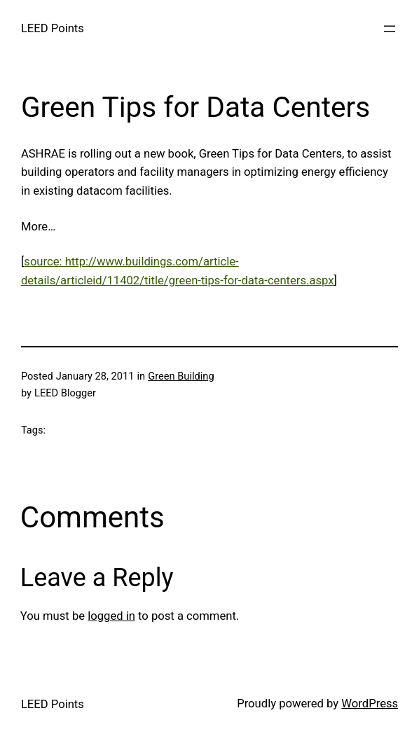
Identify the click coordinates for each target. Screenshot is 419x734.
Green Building (181, 376)
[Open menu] (389, 28)
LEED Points (52, 28)
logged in (111, 616)
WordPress (369, 703)
